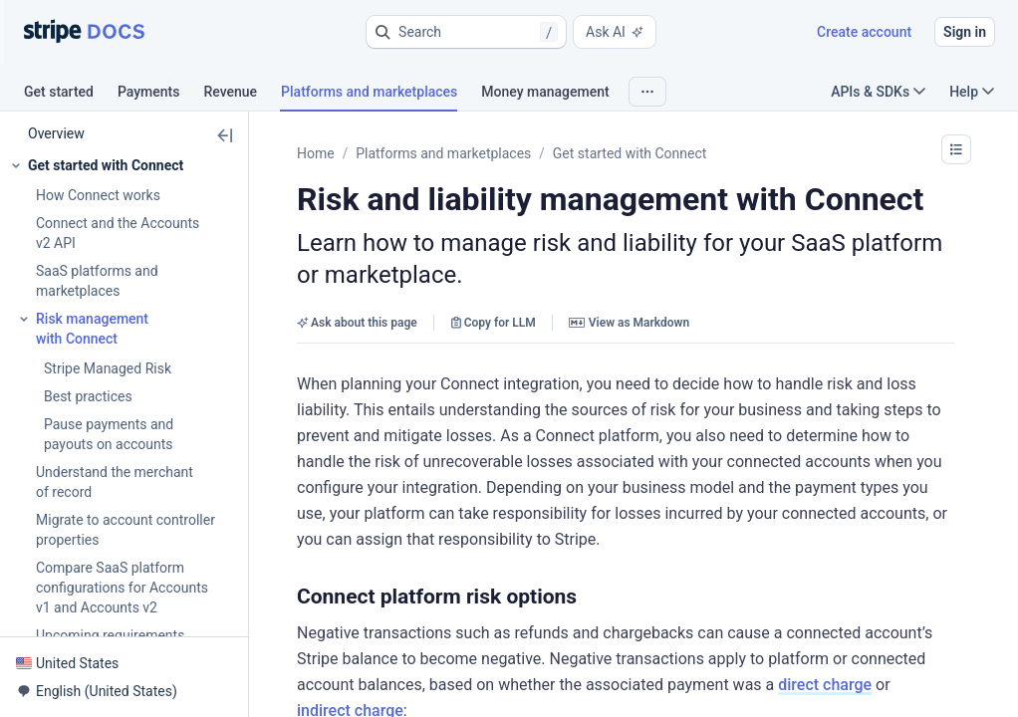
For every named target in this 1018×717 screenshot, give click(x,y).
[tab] (71, 95)
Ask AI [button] (614, 32)
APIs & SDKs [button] (878, 92)
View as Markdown (629, 323)
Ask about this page (357, 323)
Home (316, 153)
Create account (864, 32)
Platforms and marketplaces (443, 153)
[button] (466, 32)
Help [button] (971, 92)
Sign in (964, 32)
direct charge (825, 684)
